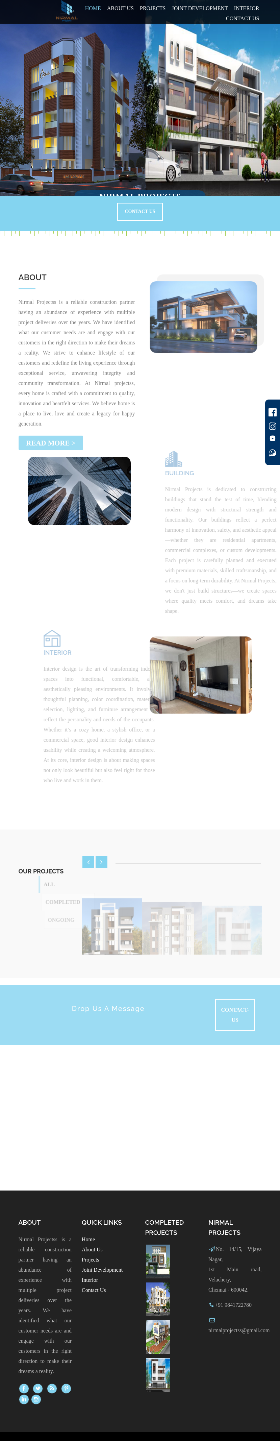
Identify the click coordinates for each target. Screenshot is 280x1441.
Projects (153, 8)
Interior (246, 8)
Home (93, 8)
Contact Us (140, 211)
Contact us (242, 18)
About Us (120, 8)
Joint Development (200, 8)
